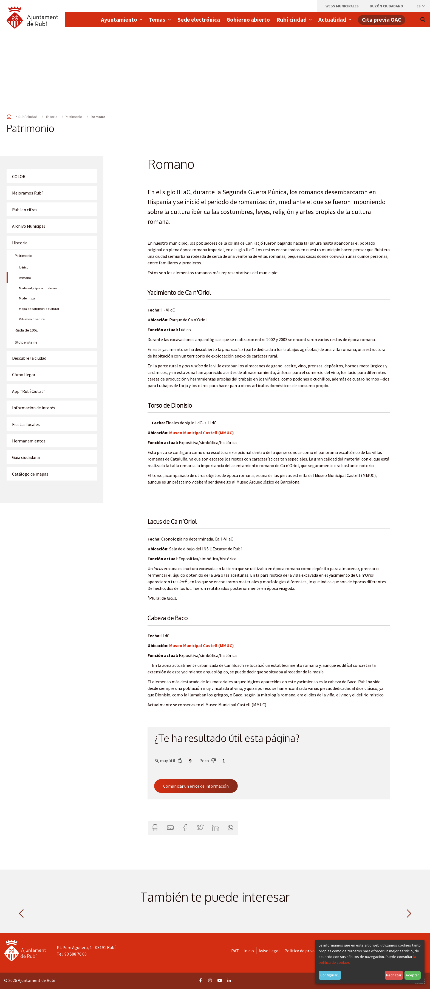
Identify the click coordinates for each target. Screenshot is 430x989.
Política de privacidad (304, 950)
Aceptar (412, 975)
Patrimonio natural (32, 319)
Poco (207, 760)
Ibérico (23, 267)
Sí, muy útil (168, 760)
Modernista (27, 298)
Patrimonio (73, 116)
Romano (25, 278)
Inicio (249, 950)
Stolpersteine (26, 342)
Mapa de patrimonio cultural (39, 309)
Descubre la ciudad (29, 358)
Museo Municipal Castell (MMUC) (201, 432)
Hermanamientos (29, 441)
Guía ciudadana (26, 457)
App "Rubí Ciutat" (28, 391)
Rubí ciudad (27, 116)
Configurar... (330, 975)
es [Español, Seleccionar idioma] (421, 6)
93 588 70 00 (75, 954)
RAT (235, 950)
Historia (51, 116)
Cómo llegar (23, 374)
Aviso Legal (269, 950)
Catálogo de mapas (30, 474)
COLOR (19, 176)
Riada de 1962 (26, 330)
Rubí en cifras (24, 209)
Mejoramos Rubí (27, 193)
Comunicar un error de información (196, 786)
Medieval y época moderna (38, 288)
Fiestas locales (26, 424)
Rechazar (393, 975)
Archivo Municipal (28, 226)
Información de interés (33, 407)
